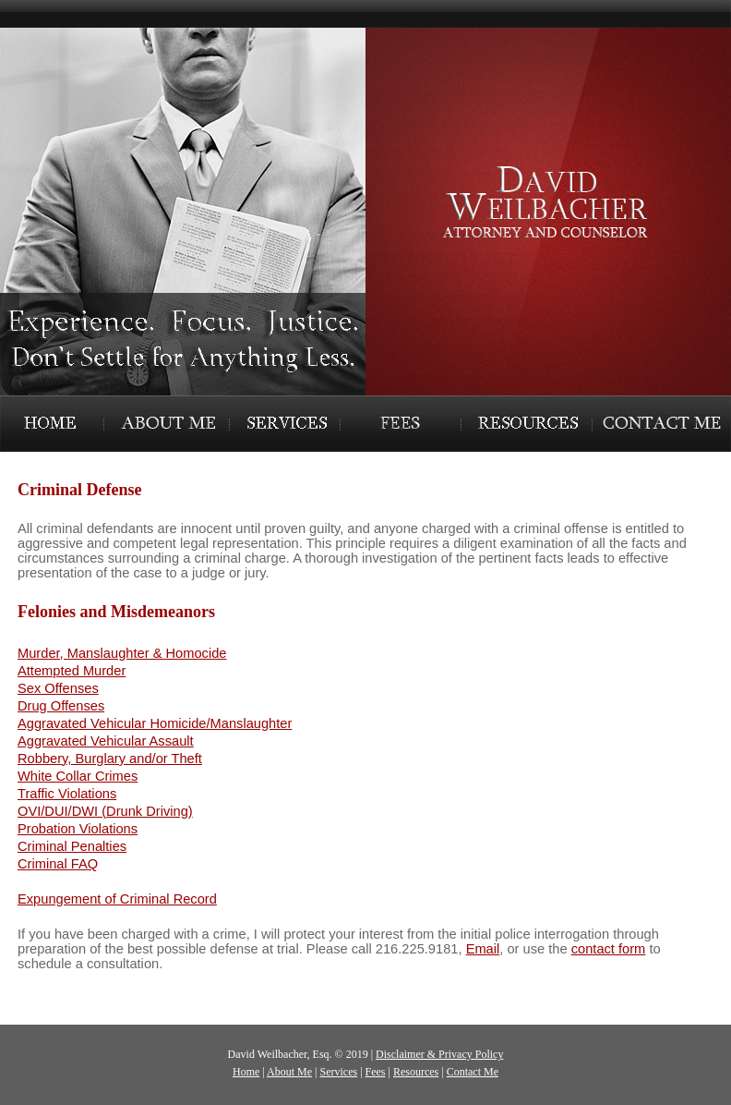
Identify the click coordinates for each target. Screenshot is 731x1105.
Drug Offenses (61, 705)
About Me (289, 1071)
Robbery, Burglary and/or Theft (110, 758)
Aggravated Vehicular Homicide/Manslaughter (155, 723)
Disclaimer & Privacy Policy (439, 1054)
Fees (376, 1071)
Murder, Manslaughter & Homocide (122, 653)
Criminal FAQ (58, 863)
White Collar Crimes (78, 776)
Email (483, 948)
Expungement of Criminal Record (117, 899)
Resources (415, 1071)
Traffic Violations (67, 793)
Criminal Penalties (72, 846)
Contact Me (472, 1071)
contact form (608, 948)
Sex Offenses (58, 688)
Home (246, 1071)
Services (338, 1071)
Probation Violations (78, 828)
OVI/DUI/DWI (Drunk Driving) (105, 811)
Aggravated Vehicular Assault (106, 741)
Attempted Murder (72, 670)
